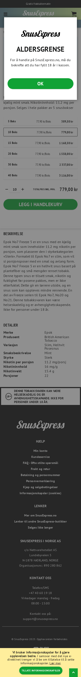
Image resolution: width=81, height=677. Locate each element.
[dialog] (40, 338)
